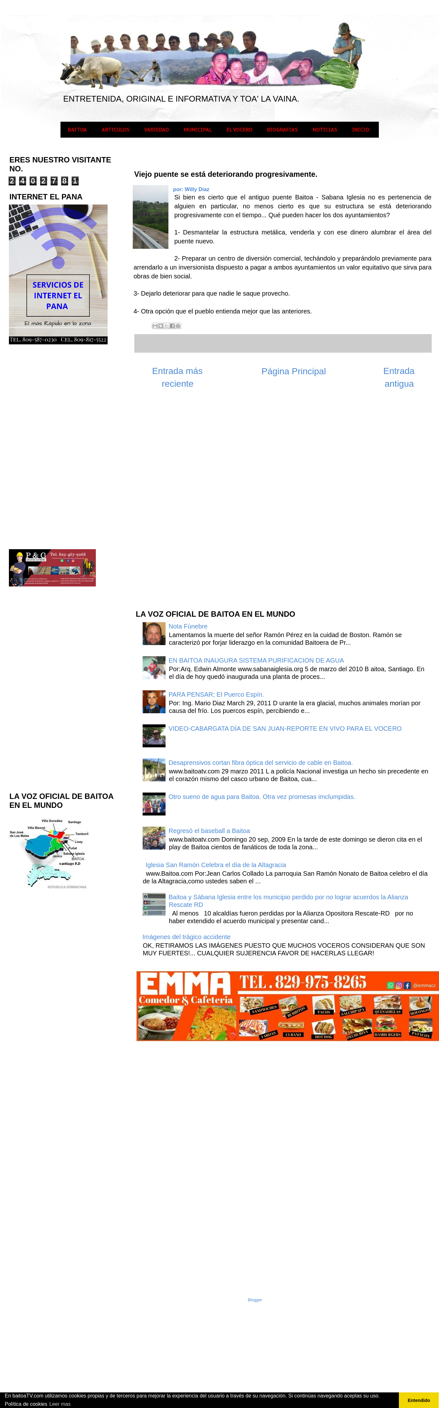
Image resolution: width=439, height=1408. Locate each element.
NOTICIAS (325, 129)
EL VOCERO (239, 129)
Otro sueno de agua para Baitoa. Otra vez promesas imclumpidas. (262, 796)
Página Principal (294, 371)
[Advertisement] (182, 502)
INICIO (360, 129)
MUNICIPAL (198, 129)
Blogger (255, 1299)
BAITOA (77, 129)
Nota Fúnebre (188, 626)
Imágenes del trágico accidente (187, 936)
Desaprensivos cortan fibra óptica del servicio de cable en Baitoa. (261, 762)
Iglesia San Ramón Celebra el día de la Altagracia (216, 864)
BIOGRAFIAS (282, 129)
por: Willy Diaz (191, 189)
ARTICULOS (116, 129)
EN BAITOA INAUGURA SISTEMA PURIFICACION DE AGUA (256, 660)
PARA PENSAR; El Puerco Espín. (216, 694)
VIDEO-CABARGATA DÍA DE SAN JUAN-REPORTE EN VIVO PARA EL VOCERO (285, 728)
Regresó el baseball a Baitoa (209, 830)
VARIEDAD (156, 129)
